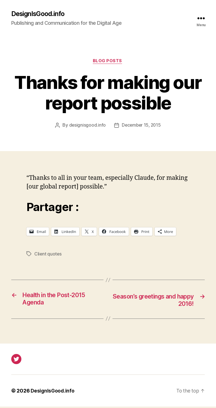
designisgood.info (86, 126)
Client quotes (48, 255)
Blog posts (108, 61)
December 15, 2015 (141, 126)
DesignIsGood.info (39, 14)
